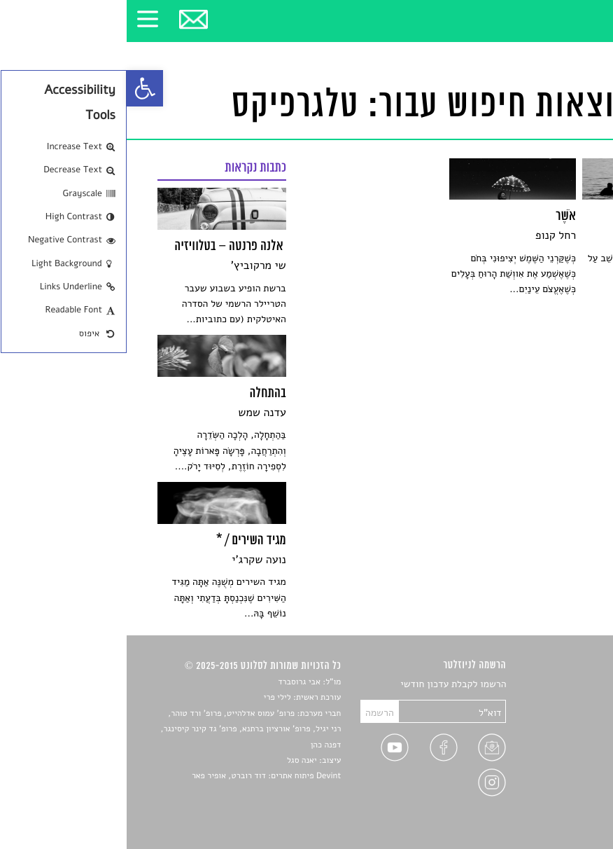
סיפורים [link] (567, 684)
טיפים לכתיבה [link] (555, 766)
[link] (18, 88)
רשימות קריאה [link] (554, 734)
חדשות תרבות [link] (555, 717)
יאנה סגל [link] (175, 760)
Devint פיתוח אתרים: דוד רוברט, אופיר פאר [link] (139, 776)
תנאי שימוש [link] (559, 799)
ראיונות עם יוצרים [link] (547, 750)
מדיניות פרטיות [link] (552, 783)
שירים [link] (571, 701)
